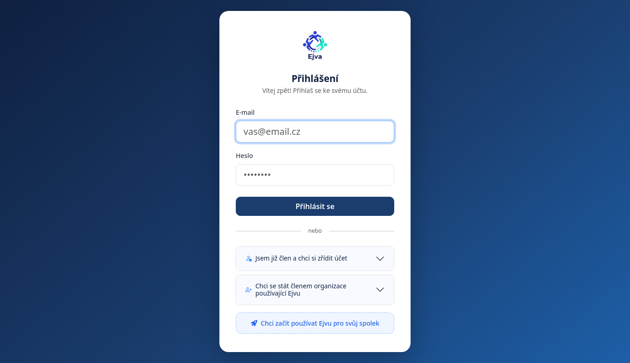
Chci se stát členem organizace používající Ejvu (295, 289)
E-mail (245, 112)
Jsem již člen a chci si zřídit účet (296, 258)
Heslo (244, 155)
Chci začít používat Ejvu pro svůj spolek (315, 323)
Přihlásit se (315, 206)
